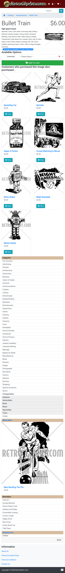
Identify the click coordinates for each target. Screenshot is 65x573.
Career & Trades (9, 280)
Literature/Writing (9, 346)
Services (6, 381)
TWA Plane (7, 528)
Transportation (21, 15)
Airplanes (6, 397)
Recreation (7, 372)
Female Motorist (9, 503)
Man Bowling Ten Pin (14, 487)
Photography (7, 369)
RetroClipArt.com (21, 570)
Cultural (5, 293)
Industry (6, 340)
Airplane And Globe (10, 509)
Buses (5, 407)
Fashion (5, 318)
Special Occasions (9, 388)
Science (5, 375)
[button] (53, 4)
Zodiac (5, 416)
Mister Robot (10, 243)
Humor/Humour (9, 337)
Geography (7, 327)
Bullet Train (33, 15)
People (5, 365)
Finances (6, 321)
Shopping (6, 384)
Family (5, 312)
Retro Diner (7, 522)
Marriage (6, 350)
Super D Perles (11, 151)
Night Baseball (43, 197)
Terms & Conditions (9, 560)
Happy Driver (7, 519)
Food (4, 324)
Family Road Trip (9, 525)
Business (6, 277)
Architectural (7, 270)
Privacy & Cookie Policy (10, 555)
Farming (6, 315)
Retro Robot (9, 197)
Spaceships (7, 410)
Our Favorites (7, 261)
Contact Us (6, 564)
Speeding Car (10, 105)
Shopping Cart (8, 533)
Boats (5, 403)
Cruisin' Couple (8, 516)
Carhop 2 (6, 500)
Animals (6, 267)
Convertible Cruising (10, 513)
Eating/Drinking (8, 299)
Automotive (7, 274)
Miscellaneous (8, 356)
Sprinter (40, 105)
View (8, 114)
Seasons (6, 378)
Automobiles (7, 400)
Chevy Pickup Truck (10, 506)
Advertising (7, 264)
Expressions (7, 308)
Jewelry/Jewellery (9, 343)
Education (6, 302)
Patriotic (6, 362)
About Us (5, 551)
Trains (5, 413)
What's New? (7, 420)
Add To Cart (32, 63)
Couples (6, 289)
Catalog (10, 15)
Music (5, 359)
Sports (5, 391)
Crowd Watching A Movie (48, 151)
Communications (9, 286)
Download (11, 57)
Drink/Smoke (7, 296)
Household (7, 334)
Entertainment (8, 305)
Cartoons (6, 283)
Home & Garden (8, 331)
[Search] (52, 11)
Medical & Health (9, 353)
